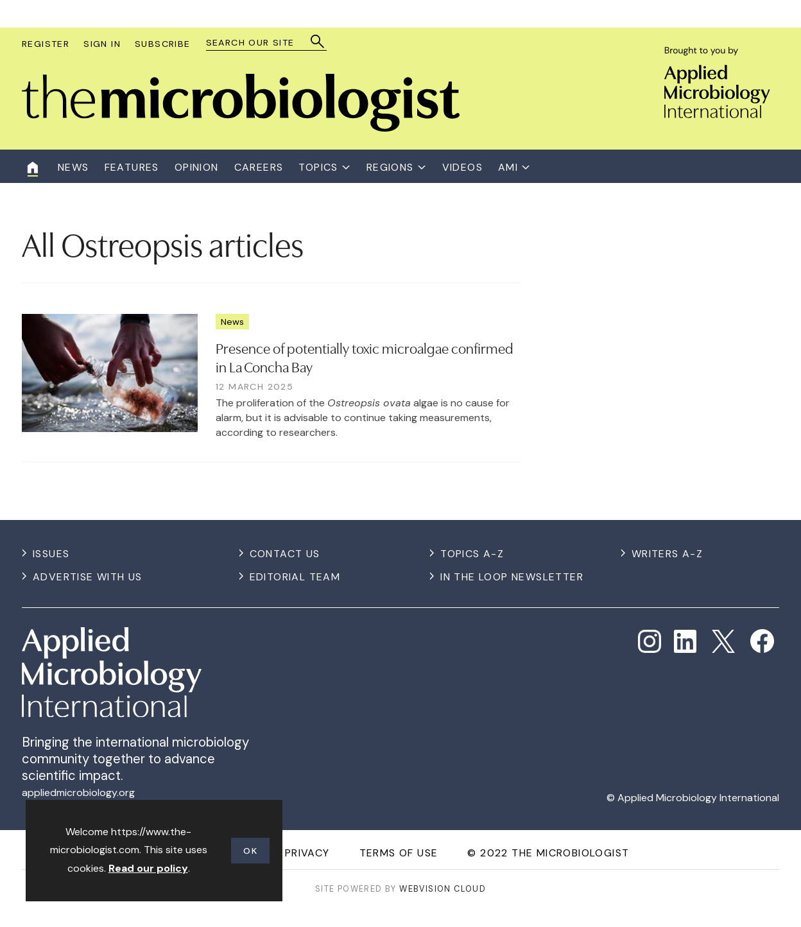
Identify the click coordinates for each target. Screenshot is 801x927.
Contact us (285, 553)
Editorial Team (295, 577)
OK (250, 850)
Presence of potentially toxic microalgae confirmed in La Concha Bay (364, 356)
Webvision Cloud (442, 888)
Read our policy (148, 868)
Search (318, 41)
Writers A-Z (667, 553)
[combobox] (260, 43)
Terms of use (398, 853)
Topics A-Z (472, 553)
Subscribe (163, 44)
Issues (51, 553)
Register (45, 44)
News (232, 321)
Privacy (307, 853)
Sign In (102, 44)
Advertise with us (87, 577)
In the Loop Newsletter (511, 577)
